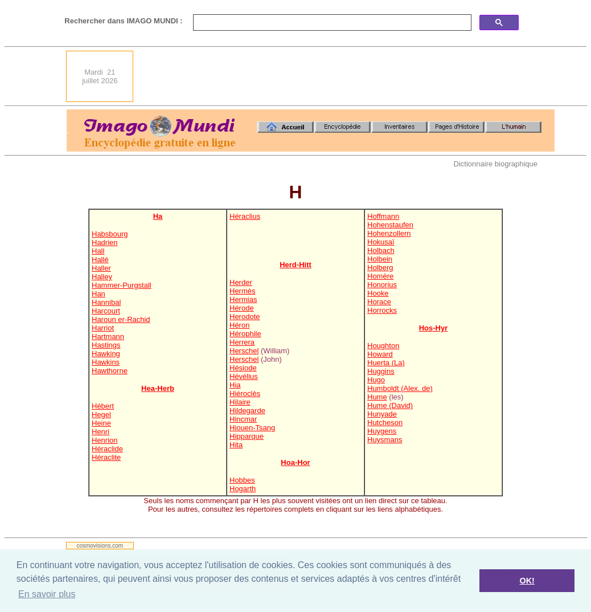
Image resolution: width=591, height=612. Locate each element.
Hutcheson (385, 422)
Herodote (244, 316)
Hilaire (240, 402)
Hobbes (242, 480)
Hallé (100, 259)
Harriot (103, 328)
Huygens (381, 431)
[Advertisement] (347, 76)
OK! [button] (526, 580)
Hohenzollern (389, 233)
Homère (380, 276)
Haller (101, 268)
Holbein (379, 259)
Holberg (380, 267)
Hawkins (106, 362)
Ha (158, 216)
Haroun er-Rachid (121, 319)
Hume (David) (390, 405)
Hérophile (245, 333)
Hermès (242, 291)
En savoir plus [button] (47, 594)
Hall (98, 251)
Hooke (378, 293)
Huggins (381, 371)
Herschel (243, 350)
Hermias (243, 299)
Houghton (383, 345)
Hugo (376, 380)
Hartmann (108, 336)
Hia (235, 385)
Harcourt (106, 311)
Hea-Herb (157, 388)
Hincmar (243, 419)
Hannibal (106, 302)
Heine (101, 423)
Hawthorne (110, 370)
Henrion (105, 440)
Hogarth (242, 488)
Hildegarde (247, 410)
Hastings (106, 345)
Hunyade (382, 414)
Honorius (382, 284)
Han (98, 293)
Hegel (101, 414)
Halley (102, 276)
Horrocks (382, 310)
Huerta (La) (386, 362)
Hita (236, 444)
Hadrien (105, 242)
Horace (379, 301)
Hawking (106, 353)
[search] (331, 23)
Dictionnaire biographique (495, 164)
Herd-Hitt (295, 264)
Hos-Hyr (433, 328)
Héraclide (107, 448)
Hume (377, 397)
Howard (380, 354)
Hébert (103, 406)
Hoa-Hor (295, 462)
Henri (100, 431)
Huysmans (384, 439)
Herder (240, 282)
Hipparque (246, 436)
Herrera (242, 342)
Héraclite (106, 457)
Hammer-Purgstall (121, 285)
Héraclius (244, 216)
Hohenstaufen (390, 225)
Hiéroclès (244, 393)
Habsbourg (110, 234)
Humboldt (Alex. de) (400, 388)
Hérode (241, 308)
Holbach (381, 250)
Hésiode (243, 368)
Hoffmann (383, 216)
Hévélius (243, 376)
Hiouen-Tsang (252, 427)
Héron (239, 325)
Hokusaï (381, 242)
